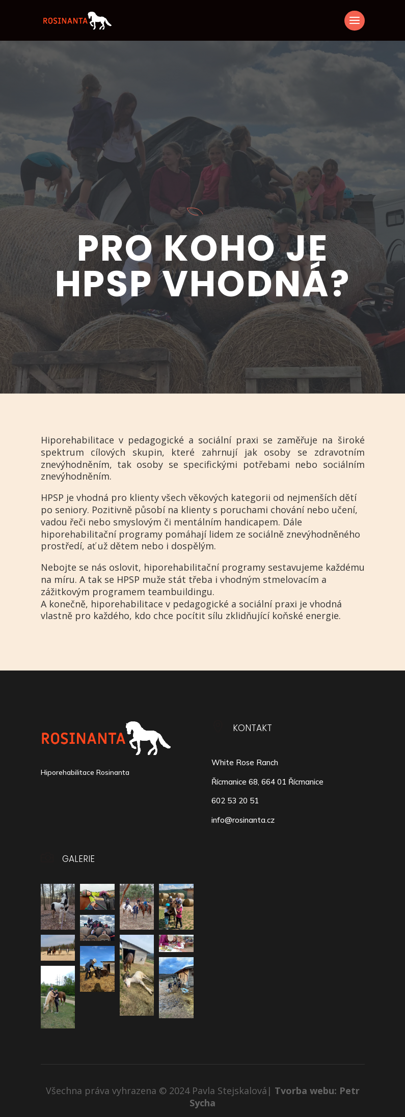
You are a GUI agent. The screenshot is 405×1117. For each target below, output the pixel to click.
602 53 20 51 (235, 800)
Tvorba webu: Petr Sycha (275, 1096)
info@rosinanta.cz (243, 820)
